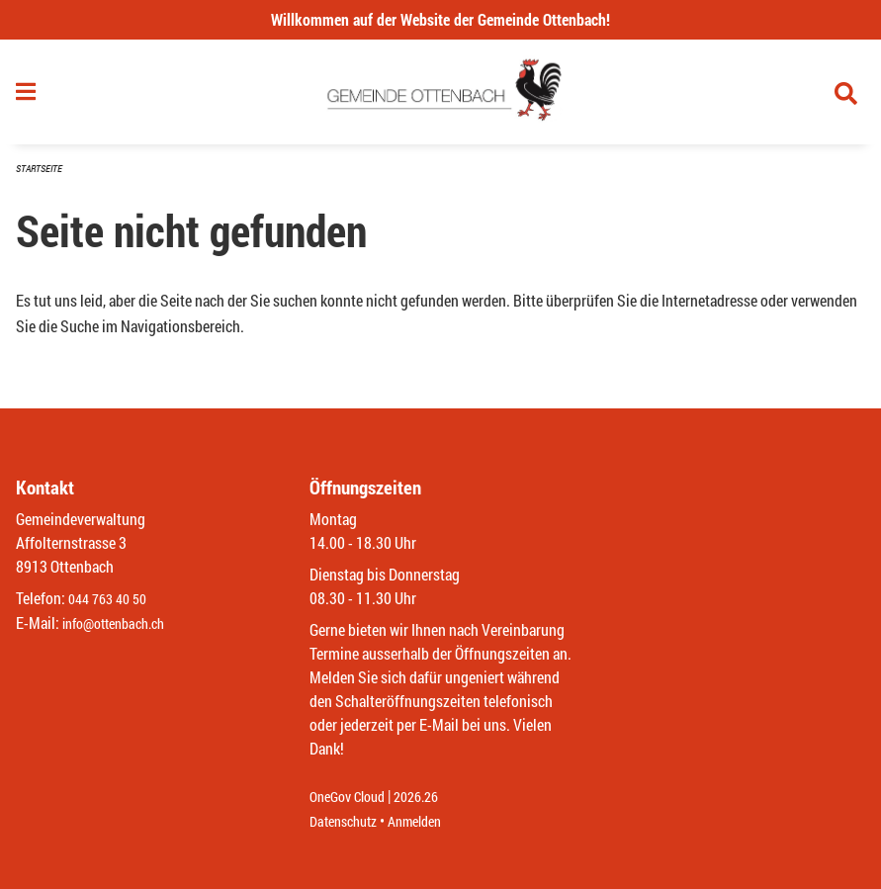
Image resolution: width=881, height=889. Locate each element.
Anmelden (428, 821)
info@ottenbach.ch (121, 623)
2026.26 (430, 797)
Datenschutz (348, 821)
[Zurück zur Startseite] (440, 96)
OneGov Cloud (352, 797)
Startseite (41, 177)
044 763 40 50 (112, 599)
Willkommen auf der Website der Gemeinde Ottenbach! (440, 19)
